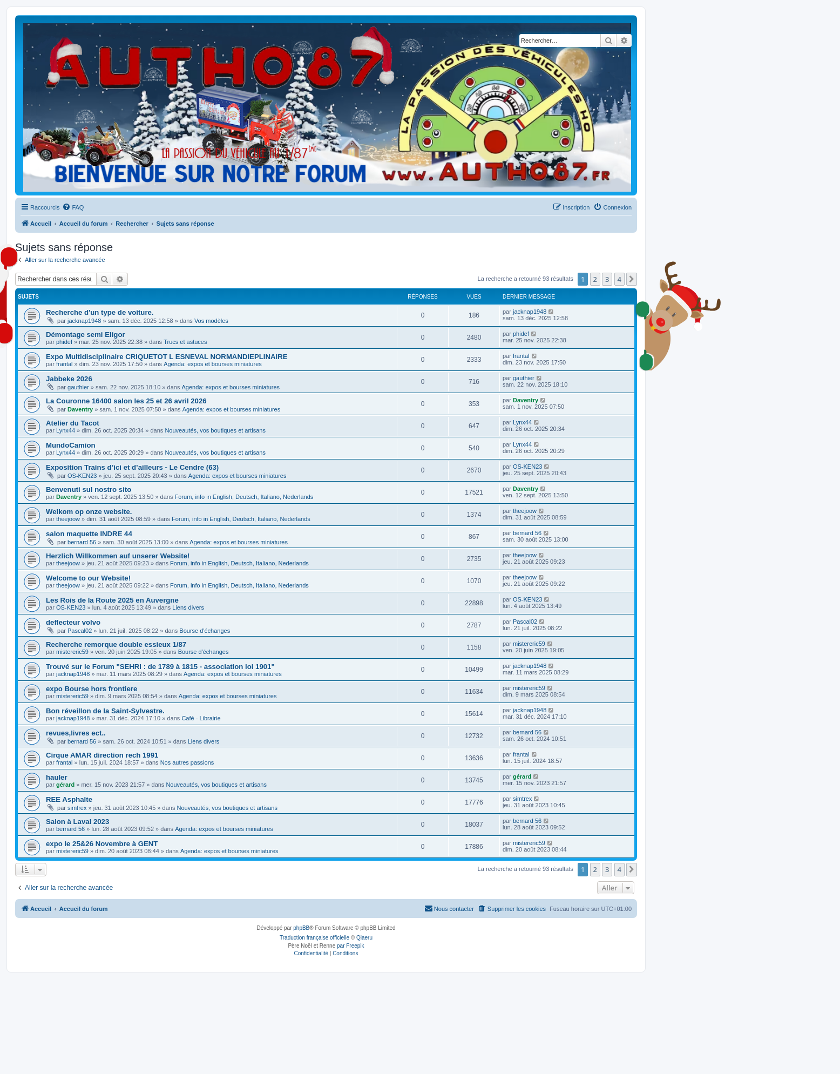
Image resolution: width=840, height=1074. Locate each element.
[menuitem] (73, 207)
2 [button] (595, 279)
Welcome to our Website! (88, 578)
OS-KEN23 (82, 475)
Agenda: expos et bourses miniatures (213, 364)
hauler (56, 777)
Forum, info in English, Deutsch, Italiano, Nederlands (244, 497)
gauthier (78, 387)
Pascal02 (79, 630)
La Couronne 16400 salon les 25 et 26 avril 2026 (126, 401)
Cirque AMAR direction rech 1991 (102, 755)
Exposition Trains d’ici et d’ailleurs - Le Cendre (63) (132, 467)
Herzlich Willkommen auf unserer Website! (117, 556)
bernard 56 (81, 542)
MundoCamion (71, 445)
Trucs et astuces (185, 342)
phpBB (301, 928)
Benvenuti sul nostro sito (88, 489)
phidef (64, 342)
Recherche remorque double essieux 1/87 (116, 644)
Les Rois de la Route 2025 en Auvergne (112, 600)
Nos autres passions (187, 762)
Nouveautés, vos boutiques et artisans (215, 430)
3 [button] (607, 279)
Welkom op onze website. (89, 512)
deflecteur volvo (73, 622)
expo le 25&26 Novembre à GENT (102, 844)
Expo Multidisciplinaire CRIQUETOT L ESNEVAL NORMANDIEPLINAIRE (166, 357)
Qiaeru (364, 938)
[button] (631, 279)
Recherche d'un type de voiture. (100, 312)
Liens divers (188, 607)
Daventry (80, 409)
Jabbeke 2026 (69, 379)
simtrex (76, 808)
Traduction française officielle (314, 938)
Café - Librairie (200, 718)
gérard (65, 784)
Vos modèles (211, 321)
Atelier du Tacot (72, 423)
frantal (64, 364)
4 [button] (619, 279)
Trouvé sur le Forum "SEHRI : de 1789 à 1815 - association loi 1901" (160, 667)
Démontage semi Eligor (85, 334)
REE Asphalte (69, 799)
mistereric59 (72, 652)
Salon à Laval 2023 (77, 822)
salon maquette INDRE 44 (89, 534)
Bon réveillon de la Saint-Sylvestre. (105, 711)
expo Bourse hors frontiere (91, 689)
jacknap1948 (84, 321)
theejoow (68, 519)
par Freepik (350, 946)
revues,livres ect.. (76, 733)
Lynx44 (65, 430)
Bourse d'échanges (204, 630)
